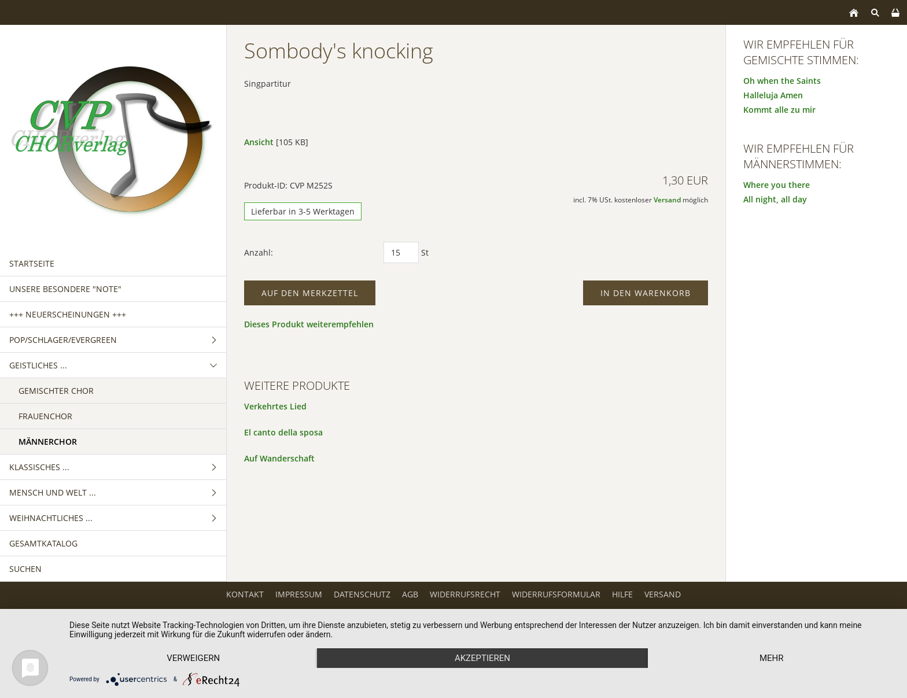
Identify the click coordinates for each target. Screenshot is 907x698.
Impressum (298, 594)
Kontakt (245, 594)
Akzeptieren (482, 658)
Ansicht (259, 141)
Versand (667, 199)
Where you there (776, 184)
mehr (771, 658)
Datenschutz (362, 594)
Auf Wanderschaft (279, 458)
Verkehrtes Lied (275, 406)
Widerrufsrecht (465, 594)
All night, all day (775, 199)
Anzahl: (258, 252)
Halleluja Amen (773, 95)
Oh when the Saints (782, 80)
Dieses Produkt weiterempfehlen (309, 324)
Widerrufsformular (556, 594)
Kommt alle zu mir (779, 109)
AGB (410, 594)
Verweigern (193, 658)
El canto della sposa (283, 432)
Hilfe (622, 594)
